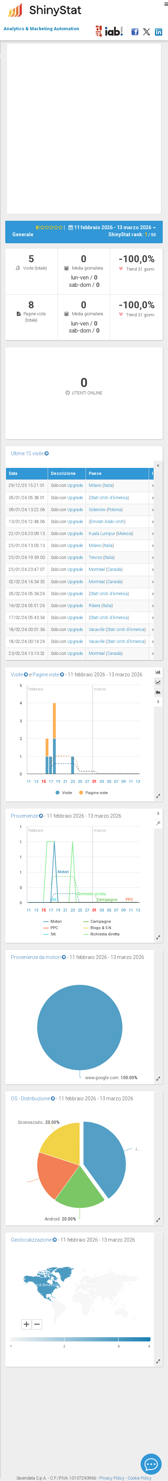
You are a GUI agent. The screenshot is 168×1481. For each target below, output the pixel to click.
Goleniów (97, 509)
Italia (108, 485)
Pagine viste (48, 674)
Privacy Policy (112, 1478)
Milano (95, 485)
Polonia (114, 509)
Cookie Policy (140, 1478)
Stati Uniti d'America (109, 497)
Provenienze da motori (38, 957)
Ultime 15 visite (30, 453)
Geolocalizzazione (34, 1240)
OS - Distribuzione (33, 1098)
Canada (114, 569)
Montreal (97, 569)
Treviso (95, 557)
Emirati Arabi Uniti (107, 521)
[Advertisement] (84, 128)
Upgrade (75, 485)
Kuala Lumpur (102, 533)
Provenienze (27, 816)
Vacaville (97, 629)
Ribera (94, 605)
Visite (19, 674)
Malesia (124, 533)
